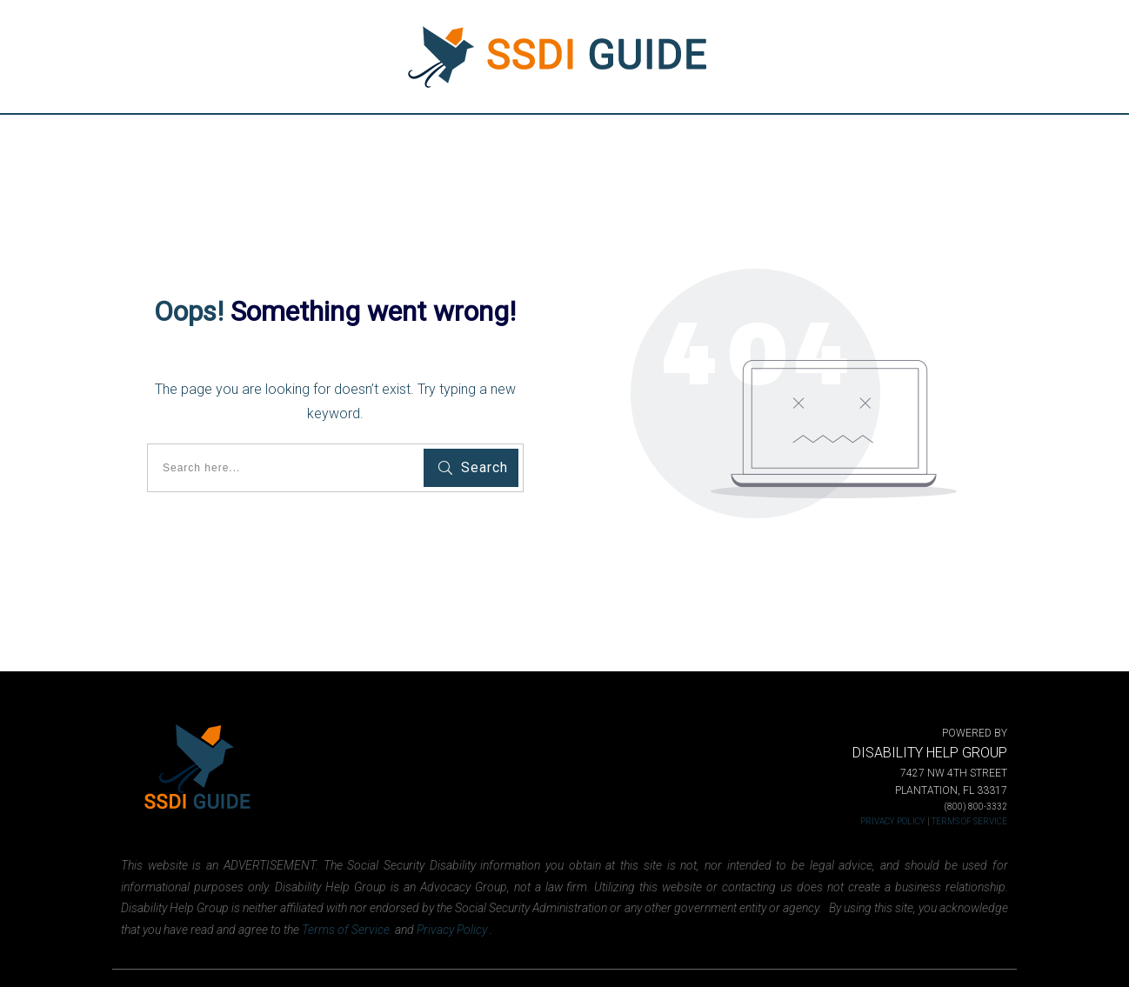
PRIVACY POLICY (892, 821)
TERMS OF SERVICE (969, 821)
